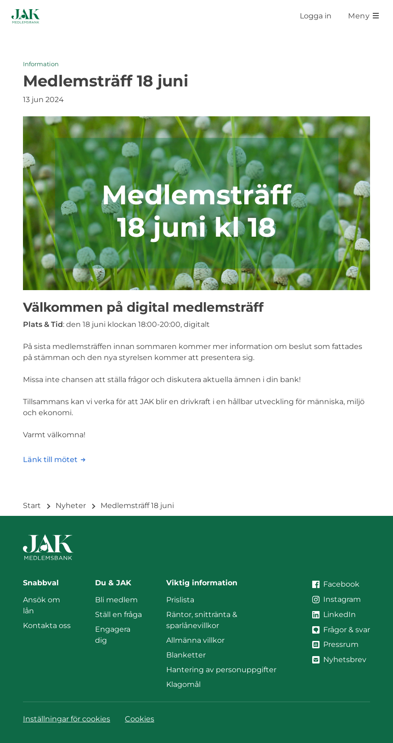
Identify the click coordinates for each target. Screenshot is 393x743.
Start (32, 505)
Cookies (139, 718)
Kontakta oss (47, 625)
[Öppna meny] (363, 16)
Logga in (315, 15)
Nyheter (71, 505)
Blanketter (186, 655)
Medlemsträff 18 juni (137, 505)
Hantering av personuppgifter (221, 669)
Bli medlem (116, 599)
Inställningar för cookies (66, 718)
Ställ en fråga (118, 614)
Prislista (180, 599)
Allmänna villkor (195, 640)
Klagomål (183, 684)
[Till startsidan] (25, 16)
